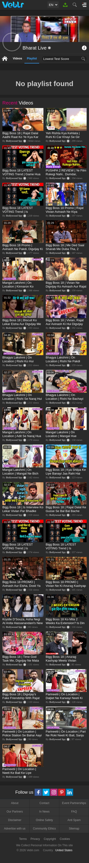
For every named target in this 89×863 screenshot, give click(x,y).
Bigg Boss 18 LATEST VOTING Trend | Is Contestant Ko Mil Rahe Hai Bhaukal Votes (21, 550)
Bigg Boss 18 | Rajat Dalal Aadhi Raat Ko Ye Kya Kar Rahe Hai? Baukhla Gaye (20, 136)
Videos (17, 58)
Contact (44, 803)
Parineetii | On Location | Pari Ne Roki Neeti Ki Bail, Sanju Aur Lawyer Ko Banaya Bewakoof (66, 737)
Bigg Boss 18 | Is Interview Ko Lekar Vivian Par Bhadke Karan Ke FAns (22, 511)
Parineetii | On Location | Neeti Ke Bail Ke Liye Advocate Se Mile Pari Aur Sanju (20, 774)
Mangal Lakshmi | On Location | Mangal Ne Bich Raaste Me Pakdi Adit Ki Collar (20, 475)
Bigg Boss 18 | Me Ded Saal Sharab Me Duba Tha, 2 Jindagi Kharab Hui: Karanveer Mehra (65, 250)
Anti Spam (73, 820)
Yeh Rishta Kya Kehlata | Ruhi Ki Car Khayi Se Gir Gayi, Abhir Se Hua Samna (64, 136)
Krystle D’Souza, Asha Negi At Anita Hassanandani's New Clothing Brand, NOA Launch (22, 623)
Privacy (35, 839)
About (14, 803)
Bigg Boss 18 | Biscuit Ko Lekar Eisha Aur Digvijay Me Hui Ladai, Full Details (21, 323)
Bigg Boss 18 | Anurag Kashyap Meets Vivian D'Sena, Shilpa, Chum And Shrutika (64, 662)
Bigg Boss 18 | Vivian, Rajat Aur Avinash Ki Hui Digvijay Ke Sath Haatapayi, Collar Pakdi (65, 325)
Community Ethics (44, 828)
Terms (23, 839)
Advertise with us (15, 828)
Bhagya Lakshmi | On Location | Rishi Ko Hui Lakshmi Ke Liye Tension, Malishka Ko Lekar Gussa (19, 363)
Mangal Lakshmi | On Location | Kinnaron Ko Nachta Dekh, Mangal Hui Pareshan (19, 288)
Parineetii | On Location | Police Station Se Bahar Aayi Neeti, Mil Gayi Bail (22, 735)
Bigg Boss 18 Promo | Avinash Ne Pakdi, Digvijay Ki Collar (22, 248)
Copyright (50, 839)
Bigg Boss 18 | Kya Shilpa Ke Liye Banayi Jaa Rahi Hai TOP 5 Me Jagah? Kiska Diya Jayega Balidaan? (66, 475)
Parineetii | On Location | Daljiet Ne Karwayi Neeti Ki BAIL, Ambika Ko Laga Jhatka (66, 698)
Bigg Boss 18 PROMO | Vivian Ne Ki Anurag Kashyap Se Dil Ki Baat (66, 585)
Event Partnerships (74, 803)
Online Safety (44, 820)
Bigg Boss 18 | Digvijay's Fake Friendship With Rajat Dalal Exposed (21, 698)
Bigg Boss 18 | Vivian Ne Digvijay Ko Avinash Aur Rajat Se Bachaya (66, 286)
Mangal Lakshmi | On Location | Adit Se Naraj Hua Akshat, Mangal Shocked (21, 436)
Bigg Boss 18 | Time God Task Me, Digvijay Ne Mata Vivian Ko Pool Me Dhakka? (21, 660)
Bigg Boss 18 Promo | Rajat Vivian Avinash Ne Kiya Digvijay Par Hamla (65, 211)
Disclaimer (14, 820)
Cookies (65, 839)
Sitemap (74, 828)
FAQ (74, 811)
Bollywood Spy (14, 140)
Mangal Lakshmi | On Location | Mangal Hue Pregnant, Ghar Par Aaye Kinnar (63, 437)
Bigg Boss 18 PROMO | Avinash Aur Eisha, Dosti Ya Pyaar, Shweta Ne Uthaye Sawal (21, 587)
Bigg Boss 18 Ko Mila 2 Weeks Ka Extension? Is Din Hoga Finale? (65, 623)
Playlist (32, 58)
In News (44, 811)
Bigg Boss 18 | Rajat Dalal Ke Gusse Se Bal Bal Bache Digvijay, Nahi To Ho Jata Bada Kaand (66, 512)
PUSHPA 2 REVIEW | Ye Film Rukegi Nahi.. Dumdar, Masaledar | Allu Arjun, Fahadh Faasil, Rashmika (66, 176)
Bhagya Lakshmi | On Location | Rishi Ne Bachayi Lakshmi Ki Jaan (65, 398)
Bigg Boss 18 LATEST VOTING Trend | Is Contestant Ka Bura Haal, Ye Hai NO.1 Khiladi (22, 213)
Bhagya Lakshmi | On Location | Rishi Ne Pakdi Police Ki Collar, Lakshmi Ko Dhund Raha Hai (65, 363)
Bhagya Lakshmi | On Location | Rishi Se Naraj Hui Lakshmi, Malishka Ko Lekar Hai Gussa (22, 400)
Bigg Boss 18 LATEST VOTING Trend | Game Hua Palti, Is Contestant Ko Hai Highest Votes (21, 176)
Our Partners (15, 811)
